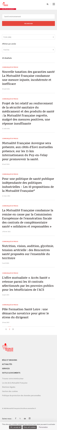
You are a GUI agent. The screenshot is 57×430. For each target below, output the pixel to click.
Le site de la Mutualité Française (14, 388)
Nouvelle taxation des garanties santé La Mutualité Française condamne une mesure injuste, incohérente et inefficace (24, 78)
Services (6, 374)
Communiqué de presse (10, 67)
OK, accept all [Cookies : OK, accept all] (15, 427)
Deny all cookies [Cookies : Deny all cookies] (30, 427)
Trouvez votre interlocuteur (12, 384)
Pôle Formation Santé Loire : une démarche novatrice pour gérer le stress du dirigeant (25, 319)
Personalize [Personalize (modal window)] (43, 427)
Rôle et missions (9, 365)
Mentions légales (8, 392)
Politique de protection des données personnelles (21, 401)
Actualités (7, 370)
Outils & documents (11, 378)
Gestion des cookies (10, 397)
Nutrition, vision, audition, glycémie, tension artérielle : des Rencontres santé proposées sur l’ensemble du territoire (28, 256)
